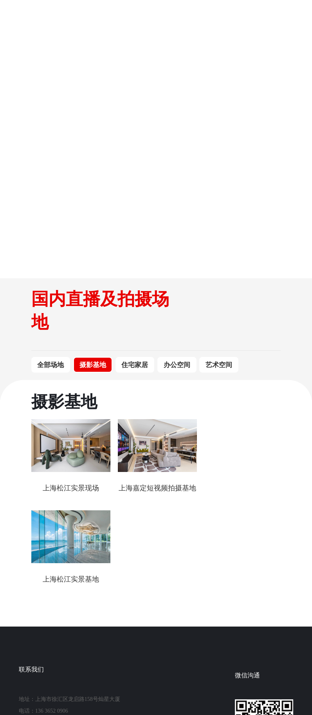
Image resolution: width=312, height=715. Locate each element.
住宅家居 (134, 365)
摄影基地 (92, 365)
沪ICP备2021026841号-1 (160, 686)
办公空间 (177, 365)
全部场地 (50, 365)
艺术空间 (219, 365)
